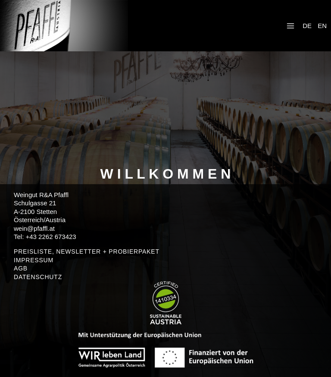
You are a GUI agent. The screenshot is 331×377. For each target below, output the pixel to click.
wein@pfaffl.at (34, 228)
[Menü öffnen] (290, 25)
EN (322, 25)
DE (307, 25)
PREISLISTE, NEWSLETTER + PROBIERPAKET (86, 251)
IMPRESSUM (33, 260)
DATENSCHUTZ (38, 276)
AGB (21, 268)
